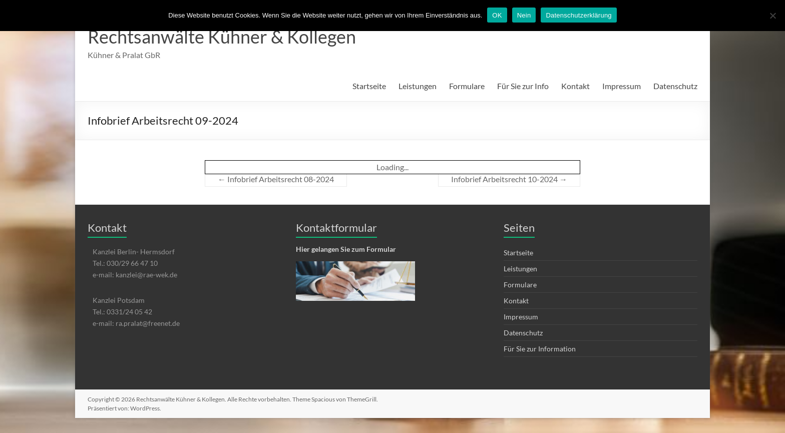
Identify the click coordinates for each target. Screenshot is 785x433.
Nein (524, 15)
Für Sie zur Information (540, 348)
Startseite (369, 86)
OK (497, 15)
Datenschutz (675, 86)
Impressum (621, 86)
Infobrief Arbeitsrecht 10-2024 (509, 179)
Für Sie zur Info (523, 86)
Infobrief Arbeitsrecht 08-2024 (276, 179)
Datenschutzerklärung (578, 15)
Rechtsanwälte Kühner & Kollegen (222, 37)
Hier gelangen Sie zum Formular (346, 249)
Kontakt (575, 86)
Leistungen (418, 86)
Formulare (467, 86)
